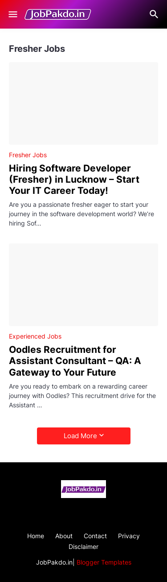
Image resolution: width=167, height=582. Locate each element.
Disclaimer (83, 546)
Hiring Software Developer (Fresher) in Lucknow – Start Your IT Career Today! (74, 179)
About (64, 536)
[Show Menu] (12, 14)
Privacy (129, 536)
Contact (95, 536)
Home (35, 536)
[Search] (155, 14)
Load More (80, 435)
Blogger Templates (104, 562)
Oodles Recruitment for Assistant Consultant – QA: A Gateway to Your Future (75, 360)
